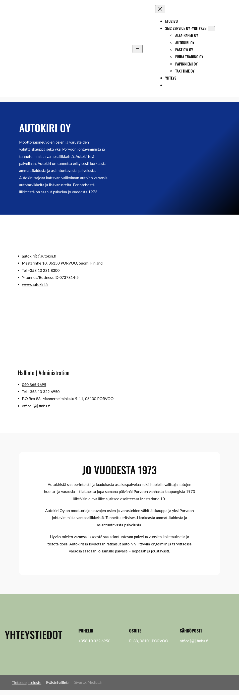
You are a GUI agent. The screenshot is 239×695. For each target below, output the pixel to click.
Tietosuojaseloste (26, 682)
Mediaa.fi (95, 682)
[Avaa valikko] (138, 49)
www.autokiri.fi (35, 284)
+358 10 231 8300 (43, 270)
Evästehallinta (58, 682)
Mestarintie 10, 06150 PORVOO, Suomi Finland (62, 263)
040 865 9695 (34, 384)
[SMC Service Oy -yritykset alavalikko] (211, 28)
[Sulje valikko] (160, 9)
